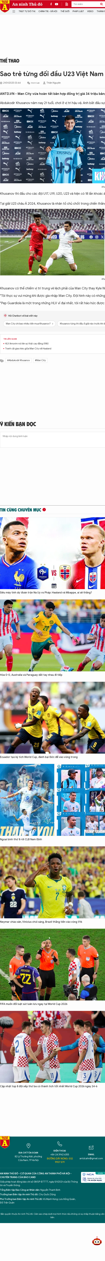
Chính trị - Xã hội (47, 11)
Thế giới (64, 11)
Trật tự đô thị (27, 11)
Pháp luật (78, 11)
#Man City (40, 360)
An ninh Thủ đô (27, 4)
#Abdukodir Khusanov (18, 360)
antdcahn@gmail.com (91, 1158)
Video (90, 11)
